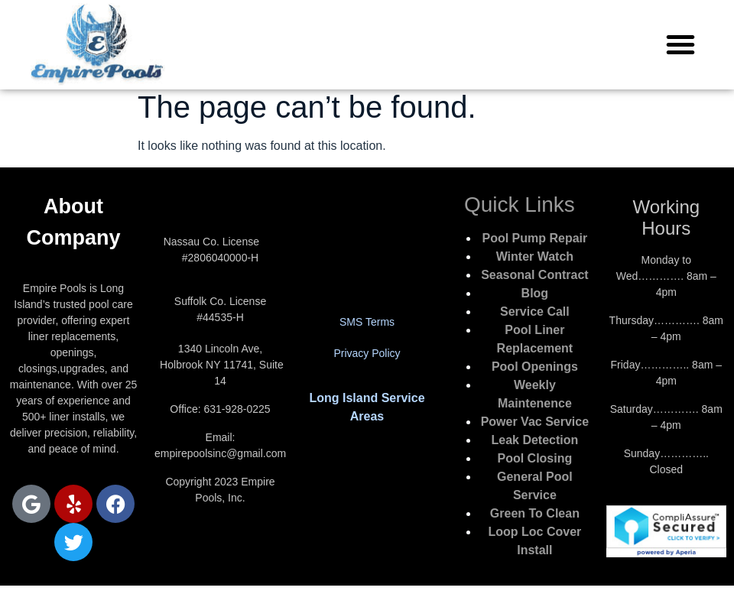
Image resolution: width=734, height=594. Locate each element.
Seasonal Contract (534, 274)
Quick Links (519, 204)
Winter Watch (534, 256)
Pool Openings (535, 366)
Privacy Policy (366, 353)
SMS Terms (367, 322)
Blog (535, 293)
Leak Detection (534, 439)
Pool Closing (534, 458)
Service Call (535, 311)
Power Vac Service (535, 421)
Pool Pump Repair (534, 238)
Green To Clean (535, 513)
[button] (680, 44)
